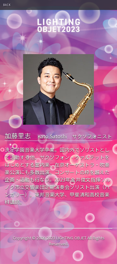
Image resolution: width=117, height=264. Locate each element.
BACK (7, 5)
